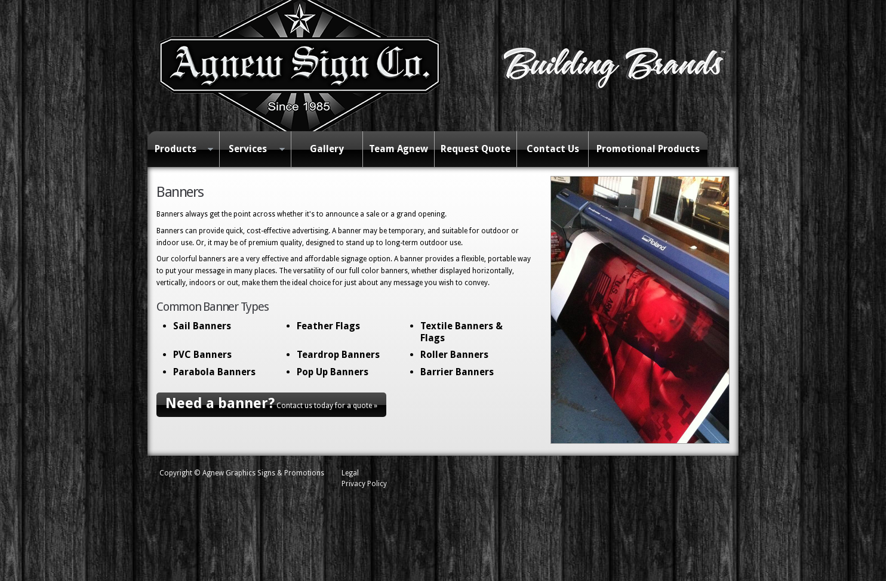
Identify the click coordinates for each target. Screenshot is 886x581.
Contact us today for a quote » (271, 403)
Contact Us (553, 148)
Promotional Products (648, 148)
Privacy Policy (364, 484)
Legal (350, 473)
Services (252, 149)
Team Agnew (398, 148)
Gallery (327, 148)
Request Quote (475, 148)
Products (180, 149)
